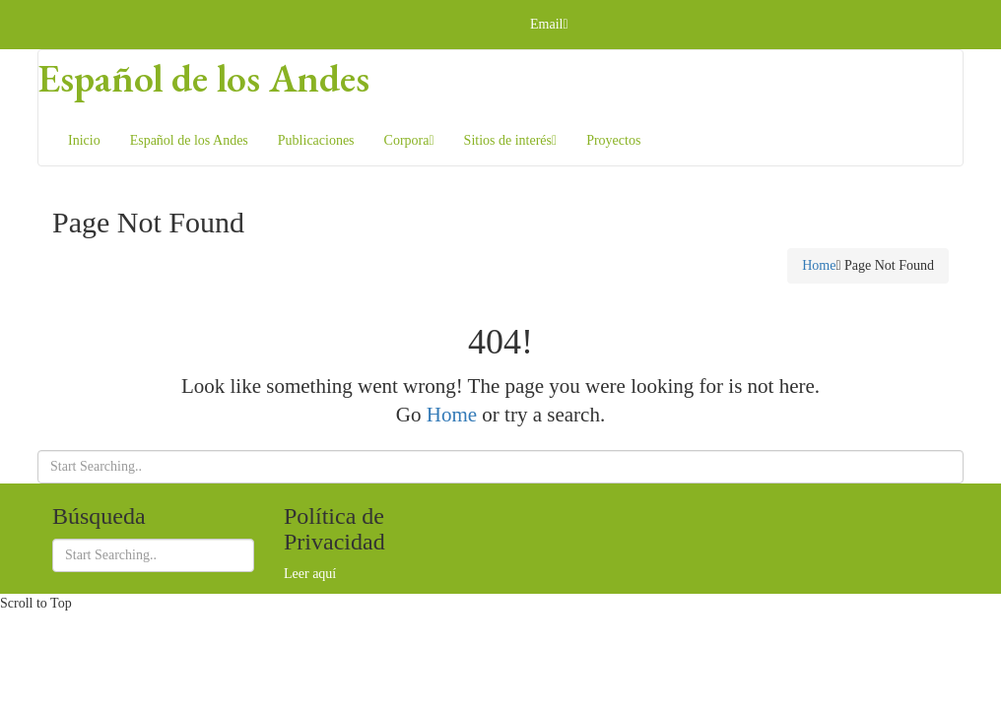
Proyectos (613, 140)
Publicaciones (316, 140)
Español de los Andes (203, 77)
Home (818, 265)
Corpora (409, 140)
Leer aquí (310, 573)
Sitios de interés (511, 140)
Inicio (84, 140)
